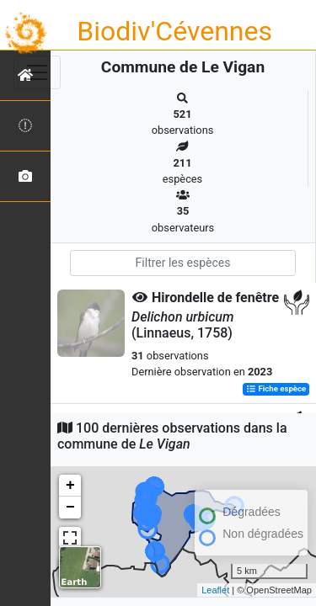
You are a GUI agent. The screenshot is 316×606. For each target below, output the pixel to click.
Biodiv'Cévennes (174, 31)
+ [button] (70, 486)
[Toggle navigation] (37, 72)
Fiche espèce (276, 389)
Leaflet (215, 590)
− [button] (70, 507)
